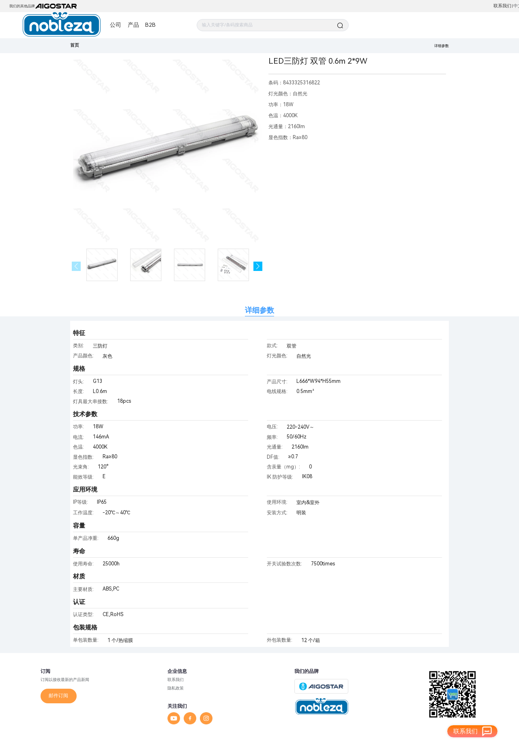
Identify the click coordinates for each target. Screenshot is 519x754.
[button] (258, 266)
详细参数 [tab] (259, 310)
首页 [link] (74, 45)
